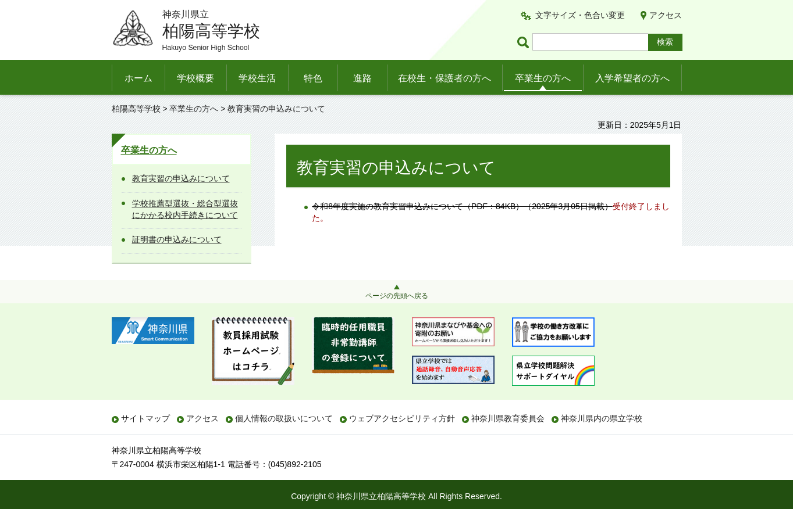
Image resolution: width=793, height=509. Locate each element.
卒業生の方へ (543, 78)
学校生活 (257, 78)
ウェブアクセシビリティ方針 (402, 418)
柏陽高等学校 (136, 108)
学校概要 (195, 78)
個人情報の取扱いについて (284, 418)
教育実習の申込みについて (181, 178)
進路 (362, 78)
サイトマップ (145, 418)
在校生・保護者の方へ (444, 78)
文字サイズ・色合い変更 (580, 15)
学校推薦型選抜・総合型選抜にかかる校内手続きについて (185, 209)
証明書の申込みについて (177, 239)
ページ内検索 (524, 42)
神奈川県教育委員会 (508, 418)
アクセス (665, 15)
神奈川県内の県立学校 (601, 418)
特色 (313, 78)
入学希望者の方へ (632, 78)
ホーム (138, 78)
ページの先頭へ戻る (396, 296)
